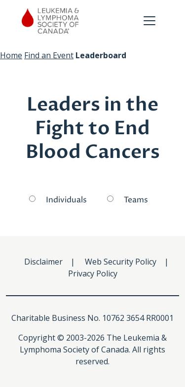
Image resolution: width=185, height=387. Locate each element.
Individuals (66, 199)
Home (11, 55)
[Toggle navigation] (149, 21)
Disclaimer (43, 261)
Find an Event (49, 55)
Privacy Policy (92, 273)
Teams (136, 199)
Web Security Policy (120, 261)
